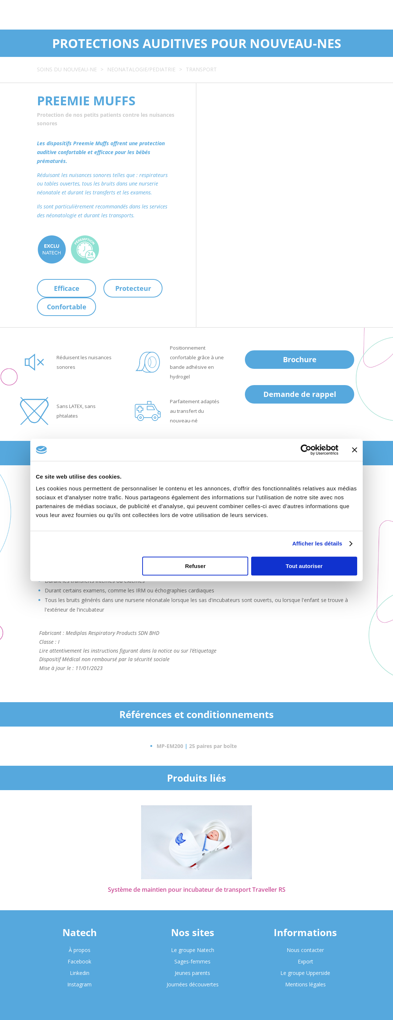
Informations (305, 932)
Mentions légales (305, 984)
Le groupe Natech (192, 949)
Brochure (300, 359)
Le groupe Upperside (305, 972)
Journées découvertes (193, 984)
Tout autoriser (304, 566)
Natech (79, 932)
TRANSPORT (201, 69)
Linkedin (79, 972)
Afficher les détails (317, 543)
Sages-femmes (192, 961)
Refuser (195, 566)
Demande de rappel (299, 394)
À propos (79, 949)
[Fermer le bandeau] (354, 449)
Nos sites (192, 932)
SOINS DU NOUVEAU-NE (67, 69)
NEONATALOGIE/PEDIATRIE (141, 69)
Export (305, 961)
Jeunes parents (192, 972)
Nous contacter (305, 949)
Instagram (79, 984)
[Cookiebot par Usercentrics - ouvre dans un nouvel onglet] (306, 449)
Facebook (79, 961)
